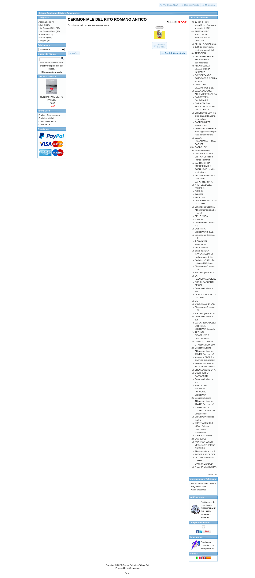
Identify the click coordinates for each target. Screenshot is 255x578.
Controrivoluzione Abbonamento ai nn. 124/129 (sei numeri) (204, 401)
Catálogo (51, 13)
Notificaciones (197, 497)
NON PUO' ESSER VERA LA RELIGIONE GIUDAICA (205, 445)
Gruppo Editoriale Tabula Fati (135, 565)
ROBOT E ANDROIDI (205, 454)
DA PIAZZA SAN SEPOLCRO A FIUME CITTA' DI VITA (205, 106)
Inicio (42, 13)
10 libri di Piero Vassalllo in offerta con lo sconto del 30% (205, 25)
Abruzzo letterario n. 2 (205, 451)
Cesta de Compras (199, 17)
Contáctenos (44, 124)
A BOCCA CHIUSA (203, 435)
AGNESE (199, 194)
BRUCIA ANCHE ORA (205, 370)
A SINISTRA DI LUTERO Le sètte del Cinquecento (205, 410)
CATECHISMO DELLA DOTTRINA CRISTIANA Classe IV (205, 326)
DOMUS (199, 191)
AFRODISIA (200, 53)
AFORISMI (200, 197)
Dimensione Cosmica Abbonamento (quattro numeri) (205, 210)
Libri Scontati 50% (47, 31)
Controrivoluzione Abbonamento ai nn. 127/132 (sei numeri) (204, 351)
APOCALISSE (201, 247)
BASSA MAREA (202, 150)
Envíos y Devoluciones (49, 115)
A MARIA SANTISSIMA (205, 467)
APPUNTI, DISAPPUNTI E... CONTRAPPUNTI (203, 335)
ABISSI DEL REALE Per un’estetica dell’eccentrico (204, 59)
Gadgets (42, 41)
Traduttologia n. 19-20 (205, 272)
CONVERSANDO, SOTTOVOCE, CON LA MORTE (206, 78)
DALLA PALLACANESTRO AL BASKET (205, 141)
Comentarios (73, 13)
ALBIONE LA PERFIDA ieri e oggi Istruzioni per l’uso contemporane (205, 131)
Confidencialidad (46, 118)
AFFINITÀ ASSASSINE (205, 44)
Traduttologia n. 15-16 (205, 313)
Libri (60, 13)
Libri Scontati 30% (47, 28)
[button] (169, 5)
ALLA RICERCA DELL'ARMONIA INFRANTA (202, 69)
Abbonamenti (45, 22)
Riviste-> (43, 37)
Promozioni (44, 34)
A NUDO (199, 219)
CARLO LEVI (201, 147)
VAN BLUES (200, 439)
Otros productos (198, 490)
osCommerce (133, 568)
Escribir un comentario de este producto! (207, 545)
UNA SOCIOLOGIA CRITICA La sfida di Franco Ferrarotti (204, 156)
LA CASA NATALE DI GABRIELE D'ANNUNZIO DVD (205, 460)
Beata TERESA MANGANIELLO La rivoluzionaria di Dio (204, 254)
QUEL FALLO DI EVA (205, 304)
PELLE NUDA (201, 216)
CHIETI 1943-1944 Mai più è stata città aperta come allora (205, 116)
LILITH (198, 301)
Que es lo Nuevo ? (47, 76)
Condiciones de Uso (48, 121)
